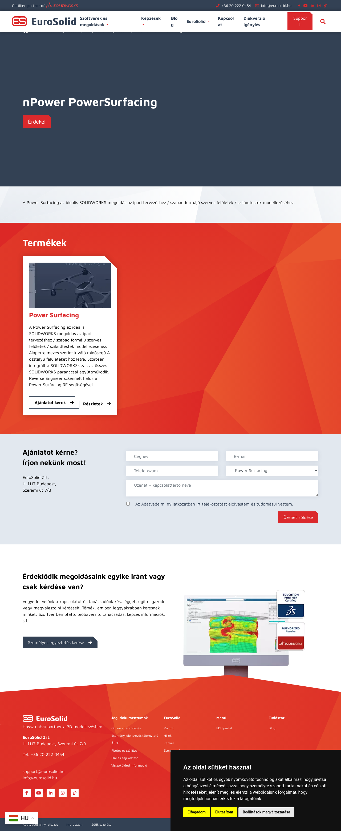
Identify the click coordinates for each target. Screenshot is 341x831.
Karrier (169, 743)
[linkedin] (313, 5)
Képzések (151, 18)
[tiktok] (326, 5)
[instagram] (320, 5)
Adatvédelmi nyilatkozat (40, 824)
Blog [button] (174, 21)
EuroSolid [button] (196, 21)
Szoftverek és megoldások (93, 21)
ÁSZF (115, 743)
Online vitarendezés (126, 728)
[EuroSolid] (45, 718)
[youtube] (306, 5)
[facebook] (300, 5)
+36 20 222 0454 (236, 5)
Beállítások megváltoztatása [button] (266, 812)
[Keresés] (323, 21)
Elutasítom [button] (224, 812)
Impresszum (74, 824)
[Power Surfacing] (70, 284)
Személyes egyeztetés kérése (60, 642)
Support (300, 21)
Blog (272, 728)
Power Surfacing (54, 315)
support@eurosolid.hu (43, 771)
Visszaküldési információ (129, 765)
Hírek (168, 736)
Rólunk (169, 728)
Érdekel (37, 122)
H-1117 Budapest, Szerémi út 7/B (54, 743)
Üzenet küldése (298, 517)
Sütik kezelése (101, 824)
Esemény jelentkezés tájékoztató (134, 736)
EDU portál (224, 728)
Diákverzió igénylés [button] (254, 21)
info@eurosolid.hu (276, 5)
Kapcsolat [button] (226, 21)
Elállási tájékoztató (124, 758)
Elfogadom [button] (197, 812)
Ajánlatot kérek (54, 402)
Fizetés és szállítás (124, 750)
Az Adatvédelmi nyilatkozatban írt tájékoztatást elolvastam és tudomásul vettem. (214, 504)
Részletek (97, 403)
